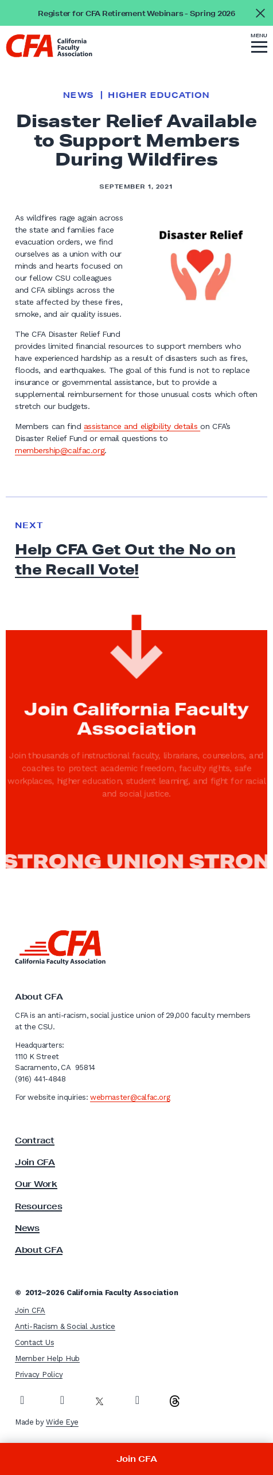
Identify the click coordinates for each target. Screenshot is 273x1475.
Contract (34, 1140)
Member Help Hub (47, 1358)
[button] (259, 44)
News (78, 95)
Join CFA (35, 1162)
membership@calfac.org (59, 450)
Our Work (36, 1184)
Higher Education (158, 95)
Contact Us (34, 1342)
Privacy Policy (39, 1374)
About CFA (39, 1250)
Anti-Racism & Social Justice (65, 1326)
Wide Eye (62, 1422)
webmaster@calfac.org (130, 1097)
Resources (38, 1206)
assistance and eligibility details (142, 426)
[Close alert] (260, 13)
